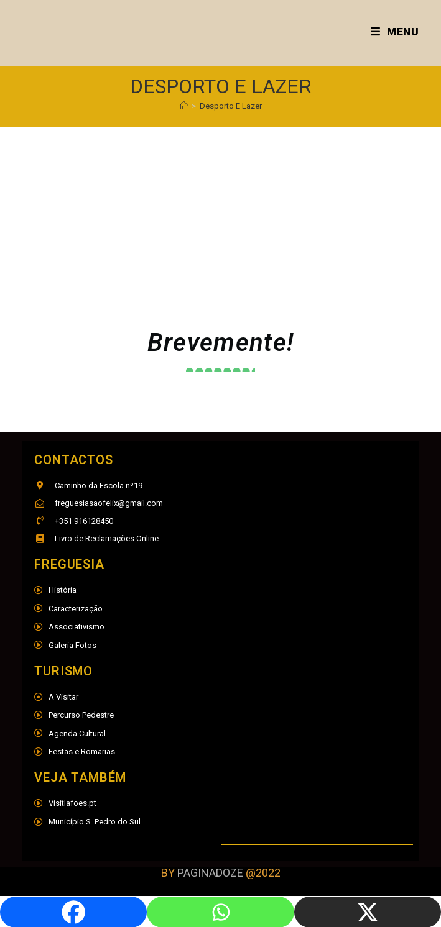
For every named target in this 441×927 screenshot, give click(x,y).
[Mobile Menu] (395, 31)
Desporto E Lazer (231, 106)
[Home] (184, 106)
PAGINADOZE (210, 872)
